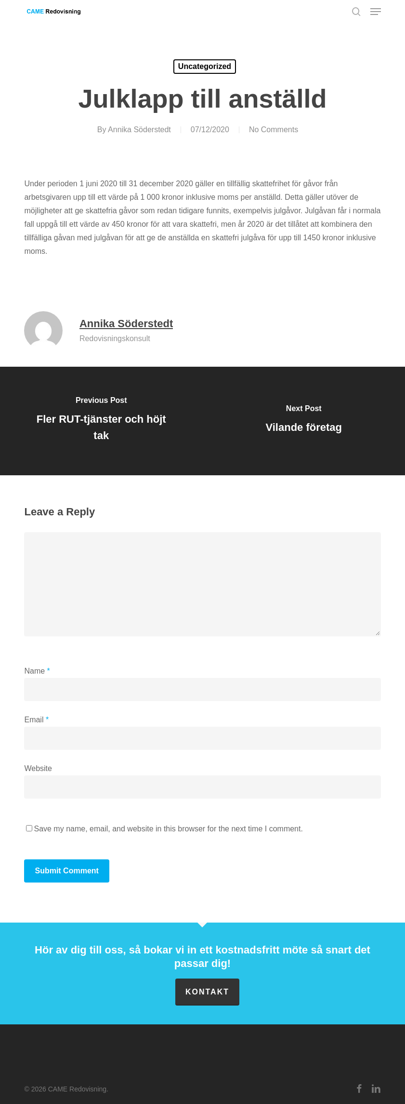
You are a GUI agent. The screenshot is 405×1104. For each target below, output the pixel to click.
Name (37, 671)
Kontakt (207, 992)
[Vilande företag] (303, 421)
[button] (375, 11)
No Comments (273, 129)
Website (38, 768)
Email (36, 720)
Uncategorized (204, 66)
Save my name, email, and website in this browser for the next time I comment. (168, 829)
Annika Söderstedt (139, 129)
